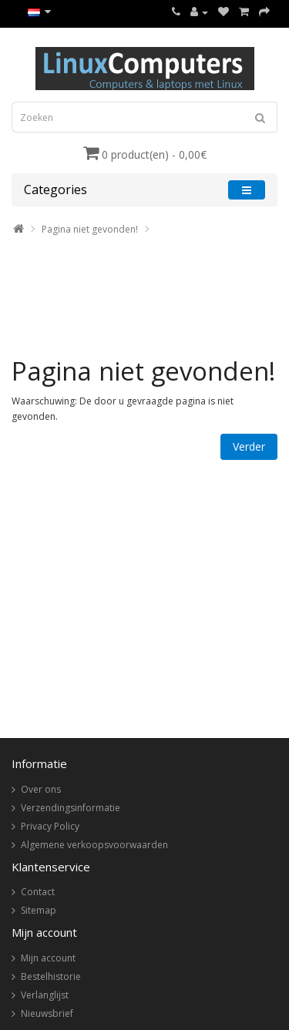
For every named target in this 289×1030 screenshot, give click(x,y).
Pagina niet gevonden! (90, 229)
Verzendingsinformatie (70, 807)
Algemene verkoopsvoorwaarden (94, 844)
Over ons (41, 789)
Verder (249, 446)
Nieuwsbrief (47, 1013)
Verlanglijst (45, 994)
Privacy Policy (50, 826)
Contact (38, 891)
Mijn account (48, 958)
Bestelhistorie (51, 976)
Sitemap (38, 910)
